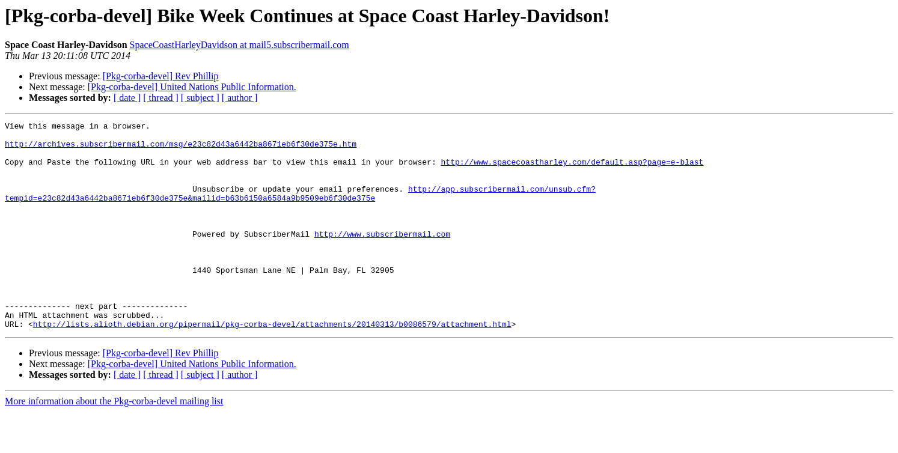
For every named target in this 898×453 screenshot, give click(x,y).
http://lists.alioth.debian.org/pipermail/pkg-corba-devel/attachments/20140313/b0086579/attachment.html (272, 365)
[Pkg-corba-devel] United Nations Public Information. (192, 87)
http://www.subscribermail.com (382, 257)
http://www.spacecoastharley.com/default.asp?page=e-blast (572, 170)
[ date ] (127, 98)
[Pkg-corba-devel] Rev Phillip (161, 76)
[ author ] (240, 98)
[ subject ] (200, 98)
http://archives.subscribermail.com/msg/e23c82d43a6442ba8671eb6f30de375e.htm (180, 149)
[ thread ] (161, 98)
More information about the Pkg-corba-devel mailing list (114, 442)
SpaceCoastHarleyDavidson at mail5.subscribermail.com (239, 45)
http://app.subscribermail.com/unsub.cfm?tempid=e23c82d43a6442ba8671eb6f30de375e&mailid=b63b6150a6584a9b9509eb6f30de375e (300, 208)
